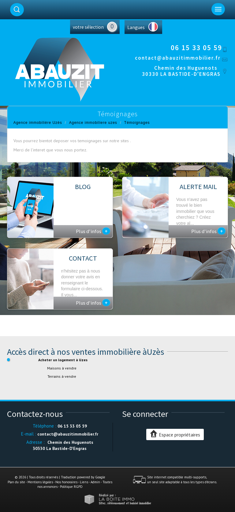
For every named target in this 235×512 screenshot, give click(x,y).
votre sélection (88, 27)
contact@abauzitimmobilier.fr (178, 57)
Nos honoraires (66, 482)
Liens (84, 482)
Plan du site (16, 482)
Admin (95, 482)
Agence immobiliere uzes (93, 123)
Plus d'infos (93, 231)
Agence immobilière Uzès (37, 123)
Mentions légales (40, 482)
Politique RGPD (71, 486)
